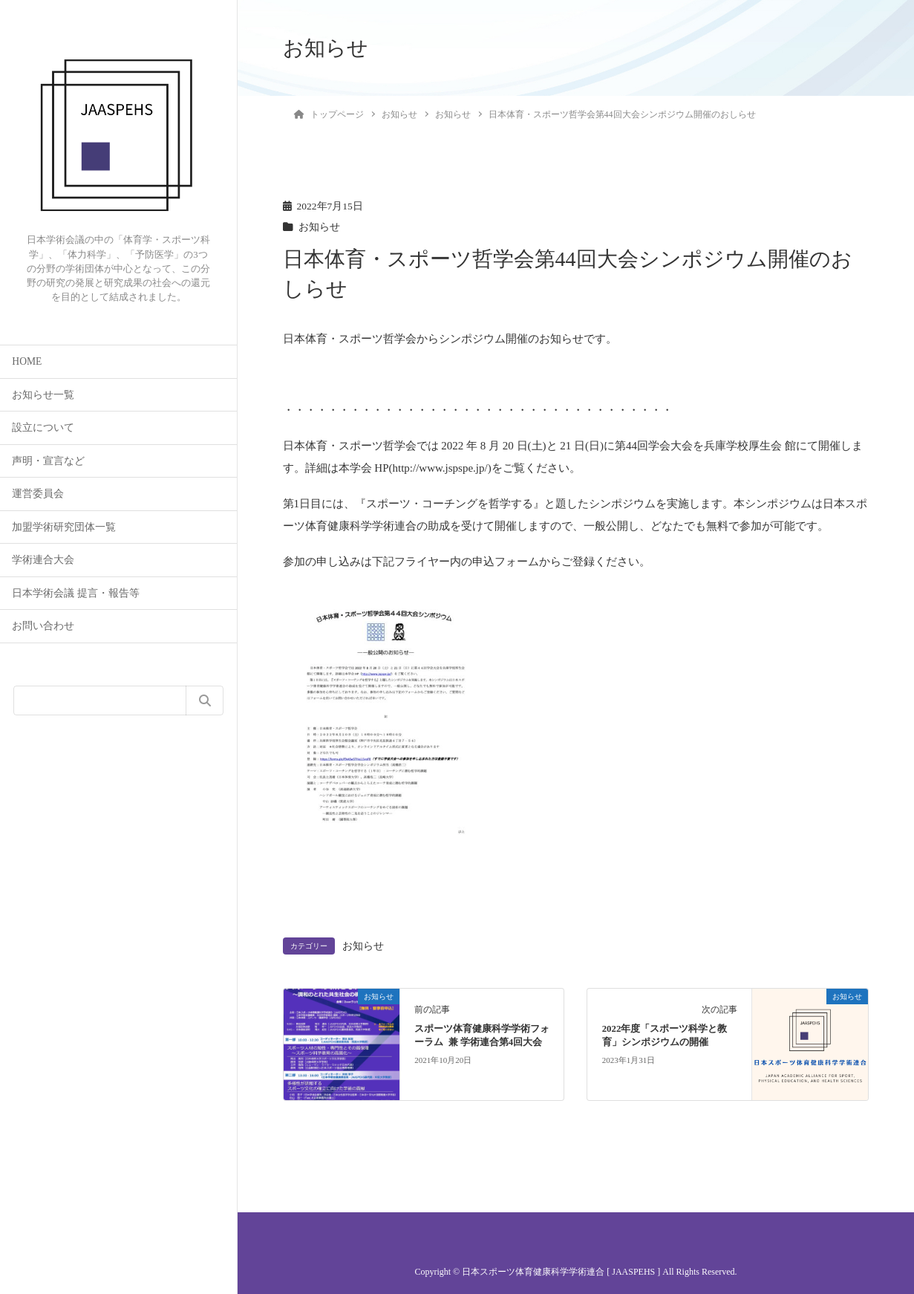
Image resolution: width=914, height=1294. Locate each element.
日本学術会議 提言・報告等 (75, 593)
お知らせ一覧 (43, 394)
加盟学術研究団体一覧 (64, 527)
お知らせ (319, 227)
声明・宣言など (48, 460)
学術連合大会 (43, 559)
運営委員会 (38, 493)
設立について (43, 427)
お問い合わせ (43, 625)
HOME (27, 361)
